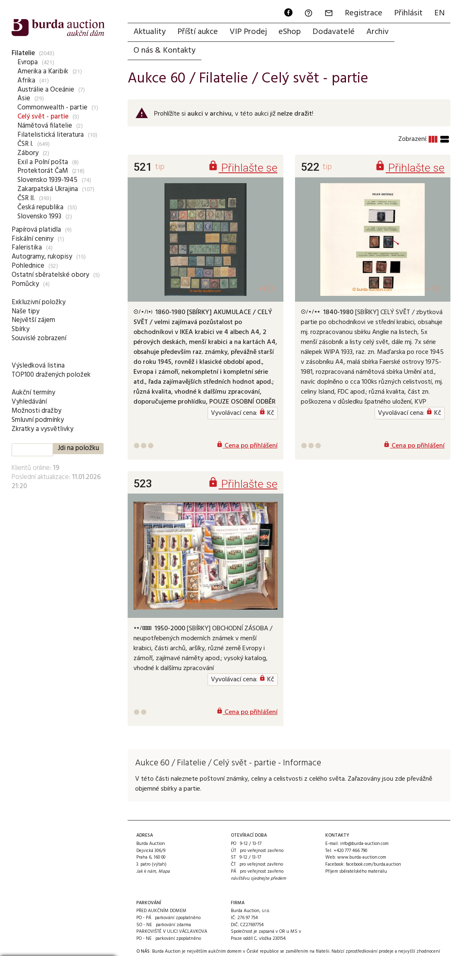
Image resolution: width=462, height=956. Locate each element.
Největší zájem (33, 320)
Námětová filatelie (44, 125)
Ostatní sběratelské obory (50, 275)
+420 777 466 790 (350, 850)
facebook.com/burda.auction (373, 864)
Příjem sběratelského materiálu (356, 871)
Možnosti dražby (36, 410)
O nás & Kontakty (164, 50)
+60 (265, 288)
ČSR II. (26, 198)
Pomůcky (25, 284)
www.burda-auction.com (361, 857)
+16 (432, 288)
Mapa (164, 871)
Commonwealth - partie (52, 107)
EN (439, 13)
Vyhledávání (29, 401)
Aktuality (149, 32)
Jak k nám (146, 871)
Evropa (27, 62)
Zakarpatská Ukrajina (47, 189)
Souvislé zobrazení (39, 338)
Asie (23, 98)
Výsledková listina (38, 365)
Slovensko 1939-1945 (47, 180)
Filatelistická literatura (50, 134)
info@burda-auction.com (364, 843)
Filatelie (23, 53)
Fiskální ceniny (32, 238)
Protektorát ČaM (42, 171)
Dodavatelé (333, 32)
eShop (289, 32)
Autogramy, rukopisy (42, 256)
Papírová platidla (36, 229)
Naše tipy (25, 311)
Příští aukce (197, 32)
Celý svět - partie (42, 116)
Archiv (377, 32)
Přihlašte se (243, 167)
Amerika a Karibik (42, 71)
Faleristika (27, 247)
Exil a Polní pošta (42, 162)
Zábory (28, 153)
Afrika (26, 80)
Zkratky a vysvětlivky (42, 429)
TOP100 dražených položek (51, 374)
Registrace (363, 13)
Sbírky (20, 329)
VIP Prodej (248, 32)
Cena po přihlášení (247, 445)
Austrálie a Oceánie (45, 89)
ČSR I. (25, 144)
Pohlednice (28, 265)
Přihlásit (408, 13)
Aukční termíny (33, 392)
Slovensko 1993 (39, 216)
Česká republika (40, 207)
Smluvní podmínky (38, 420)
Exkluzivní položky (38, 302)
